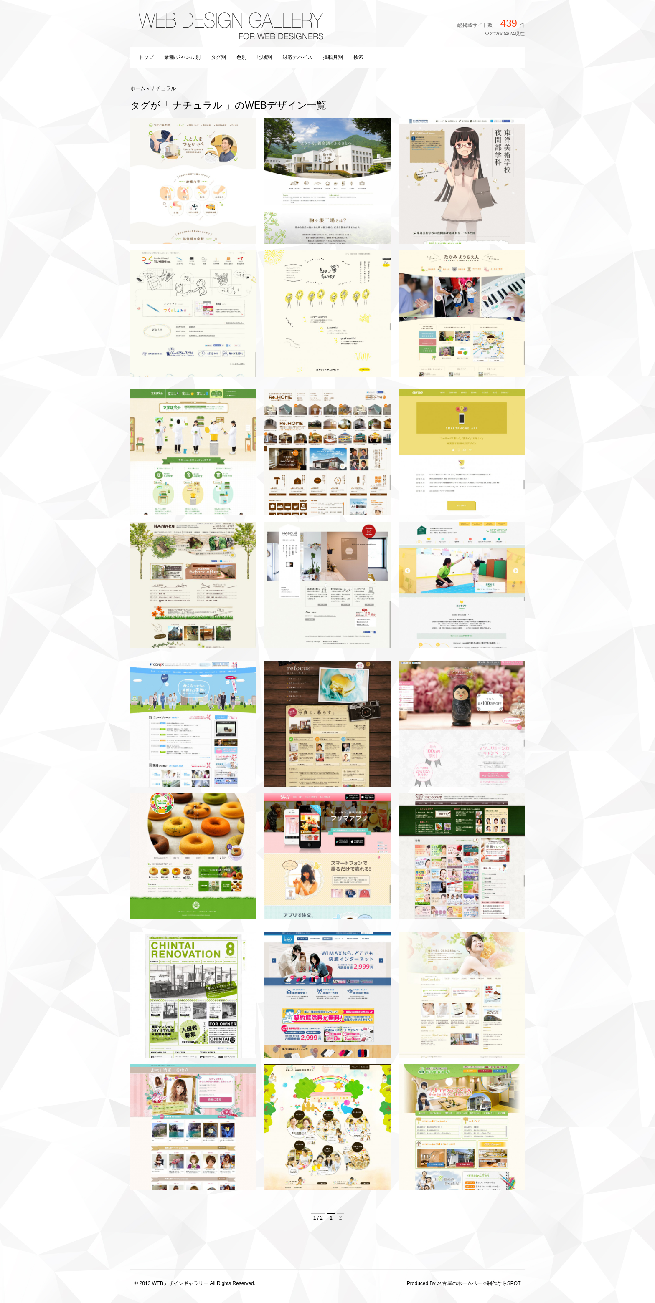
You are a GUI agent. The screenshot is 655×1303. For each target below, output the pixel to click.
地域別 (264, 57)
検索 (358, 57)
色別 (241, 57)
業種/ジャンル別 (182, 57)
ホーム (137, 88)
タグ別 (218, 57)
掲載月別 (333, 57)
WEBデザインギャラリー (180, 1283)
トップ (146, 57)
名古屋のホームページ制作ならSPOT (479, 1283)
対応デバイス (297, 57)
